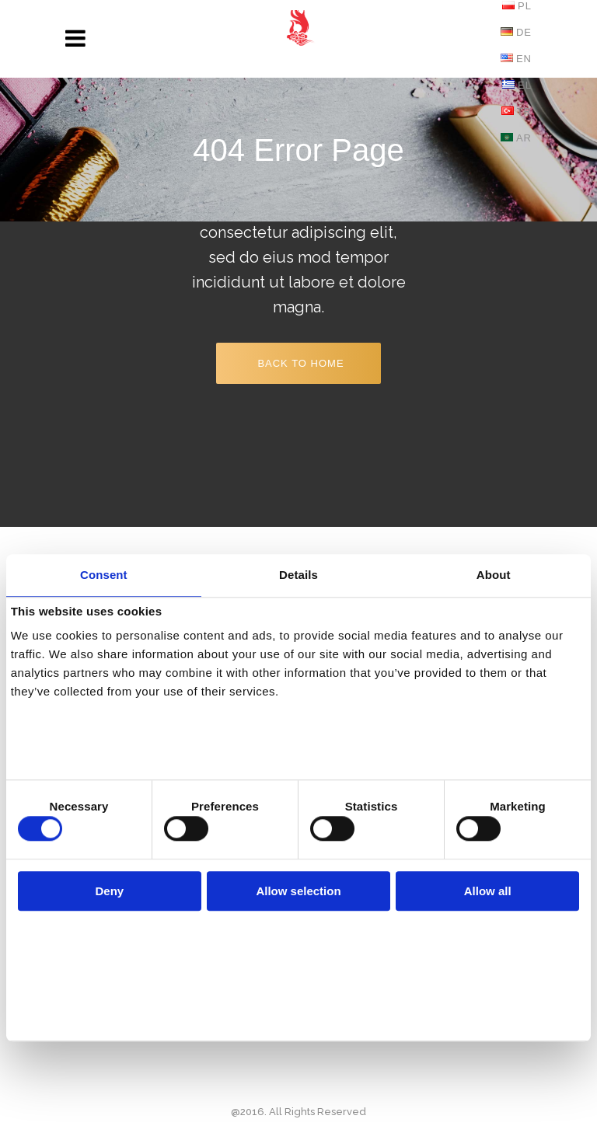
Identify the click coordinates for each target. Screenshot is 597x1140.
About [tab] (494, 574)
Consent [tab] (103, 574)
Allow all (487, 891)
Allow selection (298, 891)
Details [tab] (298, 574)
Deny (109, 891)
